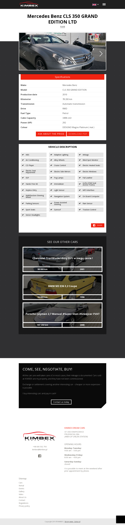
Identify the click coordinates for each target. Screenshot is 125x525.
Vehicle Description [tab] (62, 147)
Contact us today (61, 402)
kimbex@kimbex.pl (39, 449)
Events (21, 488)
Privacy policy (24, 506)
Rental (21, 485)
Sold (62, 27)
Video (21, 494)
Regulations (23, 503)
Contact (22, 500)
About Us (22, 497)
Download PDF (78, 133)
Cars (20, 482)
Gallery (21, 491)
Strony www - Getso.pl (72, 522)
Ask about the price (51, 134)
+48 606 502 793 (40, 446)
